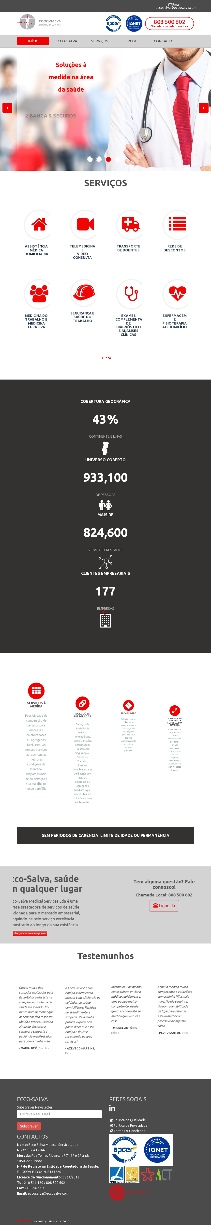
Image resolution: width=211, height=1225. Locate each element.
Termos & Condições (127, 1131)
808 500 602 (170, 23)
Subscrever (29, 1126)
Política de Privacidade (128, 1125)
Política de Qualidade (127, 1120)
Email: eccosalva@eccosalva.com (175, 6)
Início (33, 41)
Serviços (100, 41)
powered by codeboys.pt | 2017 (43, 1221)
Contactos (164, 41)
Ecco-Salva (66, 41)
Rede (132, 41)
